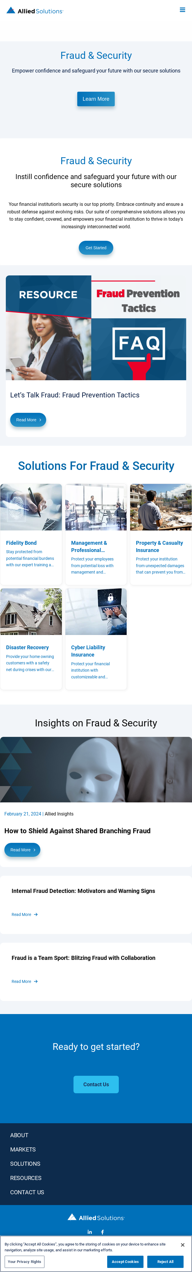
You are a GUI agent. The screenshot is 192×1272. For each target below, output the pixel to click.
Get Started (96, 247)
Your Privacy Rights (24, 1261)
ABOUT (19, 1135)
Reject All (165, 1261)
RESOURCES (25, 1177)
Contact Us (27, 1192)
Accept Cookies (125, 1261)
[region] (96, 1254)
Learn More (95, 99)
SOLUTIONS (25, 1163)
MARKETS (23, 1149)
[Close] (182, 1245)
